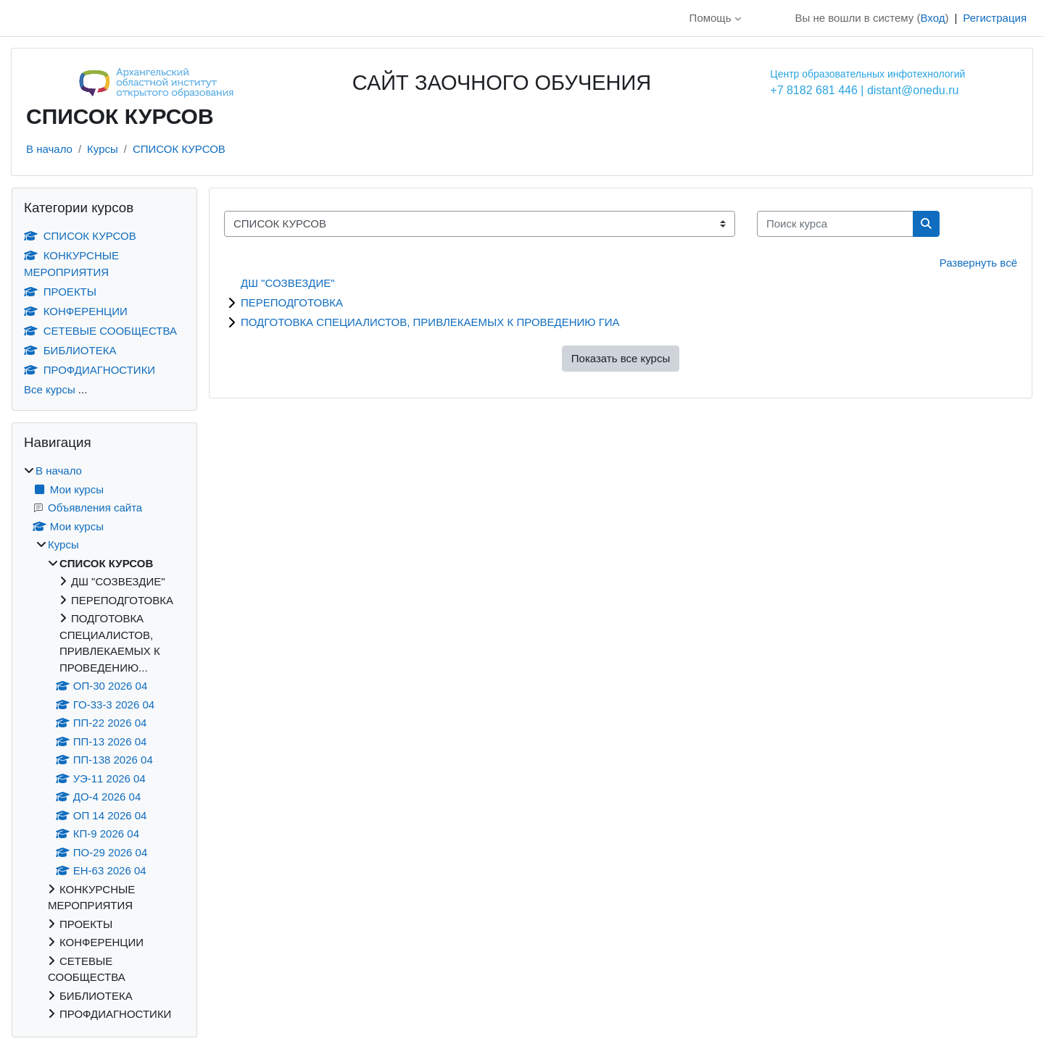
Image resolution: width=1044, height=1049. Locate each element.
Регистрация (995, 18)
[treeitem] (104, 743)
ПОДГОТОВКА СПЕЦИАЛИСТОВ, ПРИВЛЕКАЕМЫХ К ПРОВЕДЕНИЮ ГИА (430, 322)
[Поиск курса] (835, 224)
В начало (49, 149)
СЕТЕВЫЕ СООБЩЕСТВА (100, 331)
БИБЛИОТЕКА (70, 350)
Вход (932, 18)
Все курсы (49, 389)
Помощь (710, 18)
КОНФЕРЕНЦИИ (76, 311)
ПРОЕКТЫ (60, 291)
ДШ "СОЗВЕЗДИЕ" (288, 283)
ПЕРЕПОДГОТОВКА (292, 302)
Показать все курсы (620, 358)
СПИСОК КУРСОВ (179, 149)
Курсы (102, 149)
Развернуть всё (978, 262)
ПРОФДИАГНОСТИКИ (89, 370)
